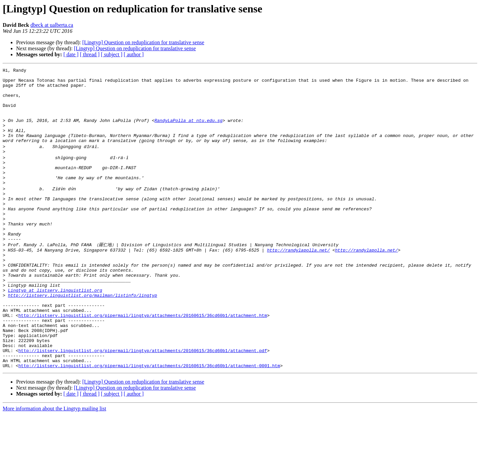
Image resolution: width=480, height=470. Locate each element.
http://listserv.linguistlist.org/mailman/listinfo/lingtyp (82, 337)
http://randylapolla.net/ (298, 282)
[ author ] (134, 54)
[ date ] (70, 54)
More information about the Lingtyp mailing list (54, 464)
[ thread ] (90, 54)
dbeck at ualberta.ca (52, 25)
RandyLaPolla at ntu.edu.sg (188, 131)
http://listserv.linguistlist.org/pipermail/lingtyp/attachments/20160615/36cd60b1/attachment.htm (142, 361)
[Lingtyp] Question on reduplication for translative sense (143, 42)
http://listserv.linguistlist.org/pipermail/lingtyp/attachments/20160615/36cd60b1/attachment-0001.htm (149, 421)
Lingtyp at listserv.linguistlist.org (55, 331)
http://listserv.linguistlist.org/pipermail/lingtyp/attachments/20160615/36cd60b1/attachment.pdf (142, 403)
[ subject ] (111, 54)
